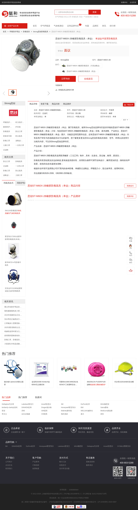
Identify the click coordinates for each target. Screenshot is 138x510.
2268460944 (73, 487)
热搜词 (38, 397)
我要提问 (130, 186)
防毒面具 (75, 17)
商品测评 (68, 104)
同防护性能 (22, 183)
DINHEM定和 (125, 404)
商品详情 (33, 104)
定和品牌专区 (74, 26)
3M (54, 404)
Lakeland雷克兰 (25, 404)
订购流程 (35, 462)
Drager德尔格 (7, 408)
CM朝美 (73, 411)
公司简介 (8, 459)
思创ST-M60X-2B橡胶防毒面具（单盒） (51, 128)
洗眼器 (95, 17)
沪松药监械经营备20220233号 (60, 499)
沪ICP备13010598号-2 (72, 491)
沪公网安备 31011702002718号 (95, 491)
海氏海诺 (90, 411)
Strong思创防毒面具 (41, 32)
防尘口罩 (67, 17)
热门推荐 (22, 397)
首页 (35, 26)
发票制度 (35, 466)
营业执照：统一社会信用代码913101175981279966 (69, 495)
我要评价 (130, 196)
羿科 (88, 408)
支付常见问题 (64, 466)
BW (37, 408)
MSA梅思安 (91, 404)
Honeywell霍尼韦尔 (26, 408)
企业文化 (8, 462)
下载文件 (129, 104)
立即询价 (65, 79)
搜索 (95, 12)
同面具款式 (9, 183)
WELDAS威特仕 (8, 411)
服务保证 (89, 462)
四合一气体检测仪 (86, 17)
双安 (71, 408)
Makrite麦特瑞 (125, 408)
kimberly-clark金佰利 (111, 404)
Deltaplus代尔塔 (8, 404)
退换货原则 (90, 459)
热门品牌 (6, 397)
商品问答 (56, 104)
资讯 (104, 26)
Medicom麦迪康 (25, 411)
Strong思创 (64, 60)
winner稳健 (57, 411)
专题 (87, 26)
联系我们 (8, 466)
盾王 (105, 411)
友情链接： (64, 487)
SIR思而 (107, 408)
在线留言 (88, 79)
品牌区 (95, 26)
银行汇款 (62, 459)
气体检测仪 (59, 26)
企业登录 (133, 2)
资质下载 (45, 104)
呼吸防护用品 (15, 32)
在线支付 (62, 462)
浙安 (122, 411)
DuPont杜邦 (74, 404)
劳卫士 (38, 411)
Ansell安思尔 (41, 404)
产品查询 (35, 459)
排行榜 (112, 26)
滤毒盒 (86, 169)
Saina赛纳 (56, 408)
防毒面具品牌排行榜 (66, 90)
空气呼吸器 (59, 17)
